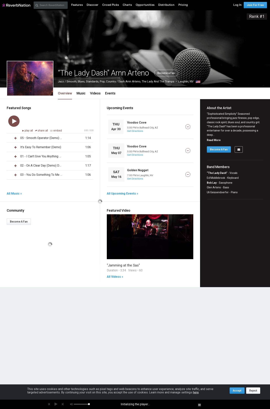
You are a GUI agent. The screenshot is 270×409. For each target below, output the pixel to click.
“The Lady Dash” (217, 172)
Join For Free (255, 5)
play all (29, 130)
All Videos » (115, 276)
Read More (214, 140)
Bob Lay (212, 182)
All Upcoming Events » (122, 193)
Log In (237, 5)
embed (56, 130)
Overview (65, 93)
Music (81, 93)
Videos (95, 93)
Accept (237, 390)
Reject (253, 390)
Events (110, 93)
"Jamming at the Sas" (123, 265)
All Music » (14, 193)
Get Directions (135, 130)
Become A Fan (19, 221)
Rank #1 (257, 16)
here (196, 392)
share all (42, 130)
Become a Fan (166, 73)
